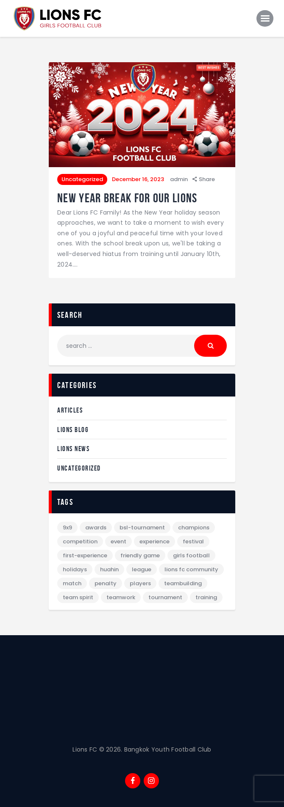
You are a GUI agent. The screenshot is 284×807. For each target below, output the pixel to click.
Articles (70, 410)
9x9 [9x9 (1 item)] (67, 527)
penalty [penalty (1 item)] (106, 583)
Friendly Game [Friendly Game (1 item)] (140, 555)
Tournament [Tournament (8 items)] (165, 597)
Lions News (73, 448)
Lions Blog (73, 429)
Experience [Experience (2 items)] (154, 541)
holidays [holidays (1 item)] (75, 569)
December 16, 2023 (138, 179)
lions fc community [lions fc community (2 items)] (191, 569)
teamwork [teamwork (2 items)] (120, 597)
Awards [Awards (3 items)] (95, 527)
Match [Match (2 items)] (72, 583)
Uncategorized (82, 179)
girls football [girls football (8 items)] (191, 555)
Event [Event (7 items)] (118, 541)
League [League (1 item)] (141, 569)
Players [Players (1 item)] (140, 583)
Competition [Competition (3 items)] (80, 541)
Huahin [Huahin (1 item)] (109, 569)
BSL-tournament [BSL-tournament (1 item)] (142, 527)
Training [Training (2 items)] (206, 597)
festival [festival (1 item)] (193, 541)
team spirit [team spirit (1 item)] (78, 597)
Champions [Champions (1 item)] (193, 527)
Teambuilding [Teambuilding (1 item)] (183, 583)
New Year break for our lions (127, 198)
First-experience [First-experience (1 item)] (85, 555)
